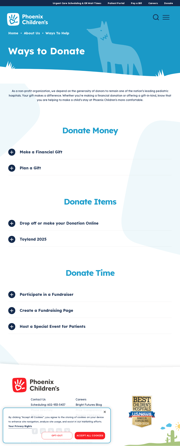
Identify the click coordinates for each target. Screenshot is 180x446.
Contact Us (38, 399)
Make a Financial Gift (41, 151)
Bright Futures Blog (89, 404)
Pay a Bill (136, 3)
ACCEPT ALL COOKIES (90, 435)
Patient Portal (116, 3)
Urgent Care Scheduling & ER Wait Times (77, 3)
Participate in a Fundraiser (46, 294)
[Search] (156, 17)
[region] (57, 425)
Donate (168, 3)
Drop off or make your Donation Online (59, 223)
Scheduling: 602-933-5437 (48, 404)
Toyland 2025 (33, 239)
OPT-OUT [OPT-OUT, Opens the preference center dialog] (57, 435)
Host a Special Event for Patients (52, 326)
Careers (153, 3)
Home (13, 33)
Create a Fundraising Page (46, 310)
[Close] (105, 412)
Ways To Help (57, 33)
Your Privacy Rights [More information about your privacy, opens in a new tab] (20, 426)
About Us (32, 33)
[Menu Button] (166, 17)
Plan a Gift (30, 167)
